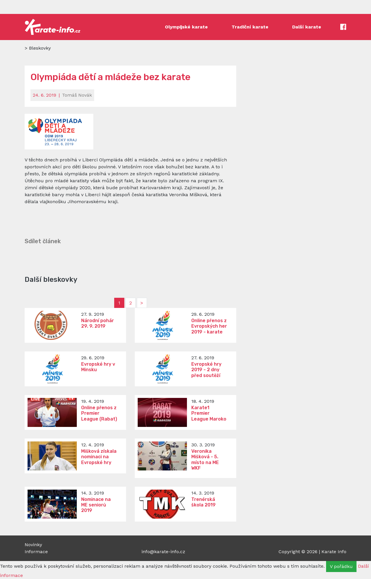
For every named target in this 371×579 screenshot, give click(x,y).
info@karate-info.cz (163, 551)
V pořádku (341, 566)
